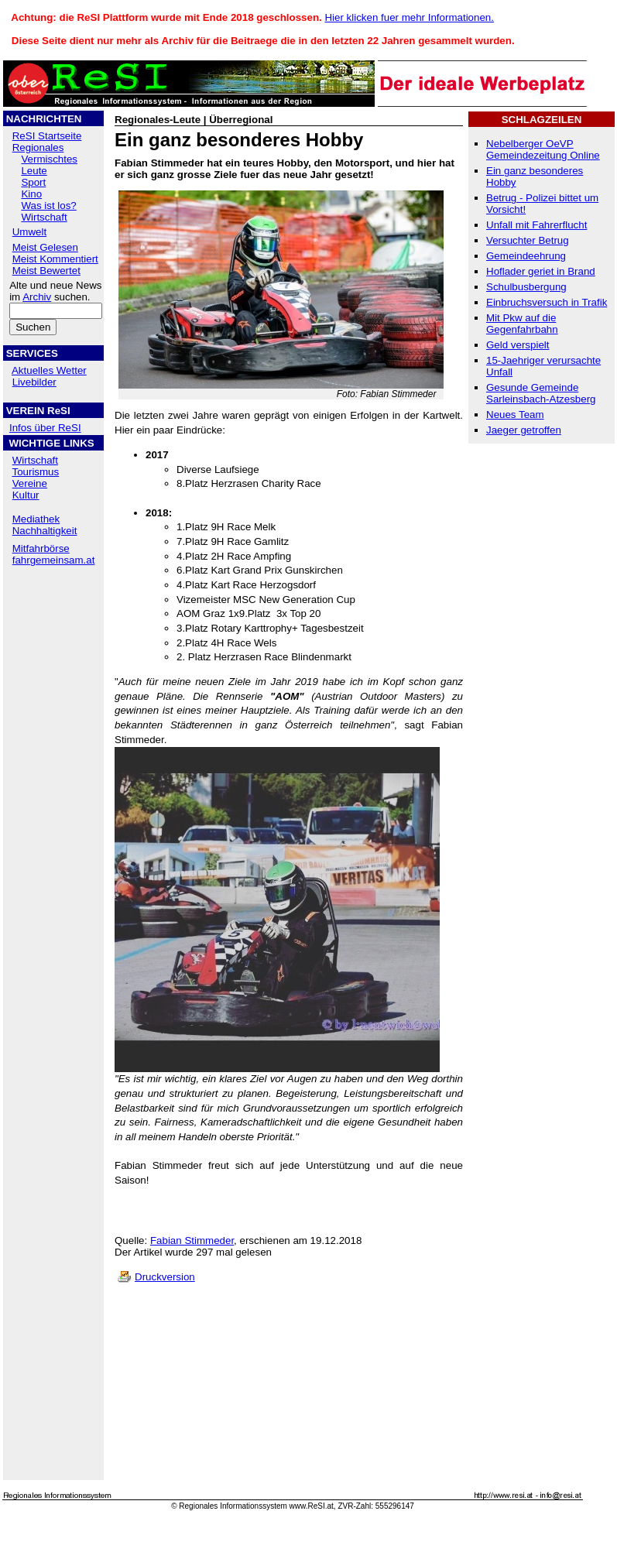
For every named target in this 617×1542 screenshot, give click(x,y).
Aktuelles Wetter (49, 370)
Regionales (38, 147)
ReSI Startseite (47, 136)
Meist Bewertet (46, 270)
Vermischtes (49, 159)
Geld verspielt (518, 345)
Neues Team (515, 414)
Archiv (36, 297)
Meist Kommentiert (55, 259)
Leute (33, 170)
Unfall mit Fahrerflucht (536, 225)
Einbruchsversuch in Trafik (546, 302)
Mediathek (36, 519)
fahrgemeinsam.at (53, 560)
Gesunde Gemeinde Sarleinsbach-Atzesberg (541, 393)
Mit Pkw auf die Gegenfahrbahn (522, 323)
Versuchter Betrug (527, 240)
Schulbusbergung (526, 287)
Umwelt (29, 232)
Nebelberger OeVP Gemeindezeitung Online (543, 149)
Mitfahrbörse (41, 548)
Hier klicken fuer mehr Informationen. (409, 17)
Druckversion (165, 1277)
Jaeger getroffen (523, 430)
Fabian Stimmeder (192, 1240)
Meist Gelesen (45, 247)
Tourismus (35, 472)
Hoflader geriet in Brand (540, 271)
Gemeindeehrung (526, 256)
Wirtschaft (44, 217)
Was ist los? (48, 205)
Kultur (25, 495)
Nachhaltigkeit (44, 530)
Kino (31, 194)
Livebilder (34, 382)
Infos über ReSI (45, 427)
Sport (33, 182)
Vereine (29, 483)
